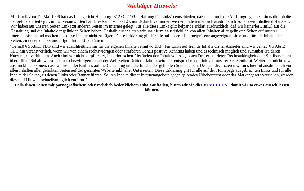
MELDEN (218, 85)
